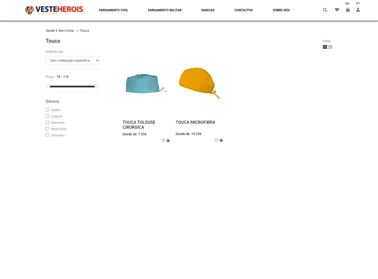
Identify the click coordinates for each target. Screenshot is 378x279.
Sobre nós (281, 10)
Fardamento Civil (113, 10)
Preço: (50, 77)
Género (52, 101)
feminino (58, 123)
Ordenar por (54, 51)
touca (84, 31)
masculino (58, 129)
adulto (56, 110)
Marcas (208, 10)
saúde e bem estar (60, 31)
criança (56, 116)
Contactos (243, 10)
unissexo (58, 135)
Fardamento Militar (164, 10)
